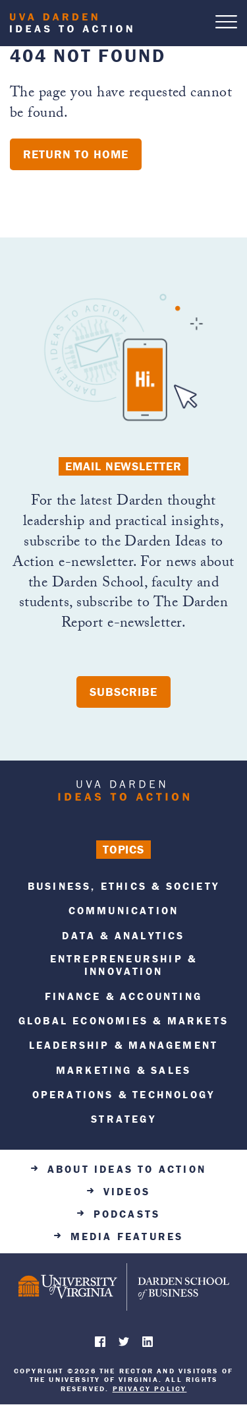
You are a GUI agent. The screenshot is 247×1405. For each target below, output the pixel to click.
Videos (126, 1191)
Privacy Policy (150, 1388)
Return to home (75, 154)
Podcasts (127, 1214)
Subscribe (123, 691)
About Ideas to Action (126, 1169)
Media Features (127, 1236)
